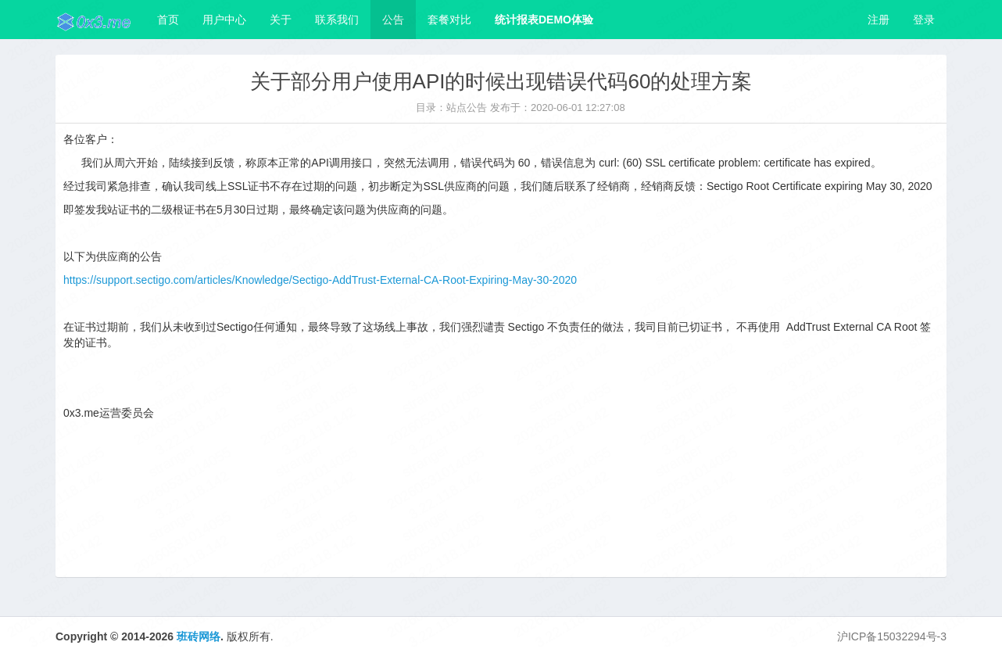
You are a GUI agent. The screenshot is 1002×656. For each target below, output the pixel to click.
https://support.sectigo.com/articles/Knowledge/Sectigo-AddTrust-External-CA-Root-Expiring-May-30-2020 (320, 280)
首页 (168, 19)
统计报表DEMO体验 (544, 19)
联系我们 (337, 19)
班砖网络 (198, 636)
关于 (281, 19)
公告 (393, 19)
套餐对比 (449, 19)
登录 (924, 19)
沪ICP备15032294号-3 (892, 636)
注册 (878, 19)
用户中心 (224, 19)
